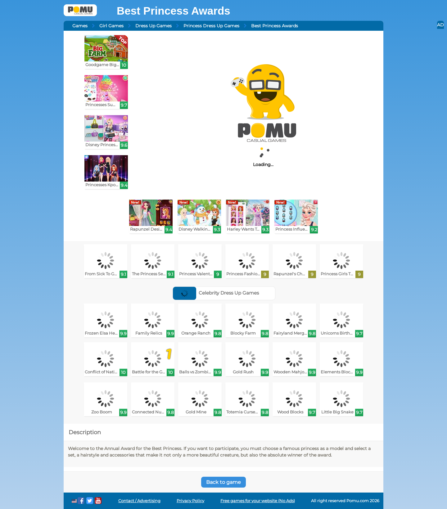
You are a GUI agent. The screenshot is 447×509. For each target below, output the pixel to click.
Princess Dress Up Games (211, 26)
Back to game (223, 482)
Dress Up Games (153, 26)
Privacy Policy (190, 500)
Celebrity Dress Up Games (216, 293)
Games (80, 26)
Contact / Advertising (139, 500)
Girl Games (111, 26)
